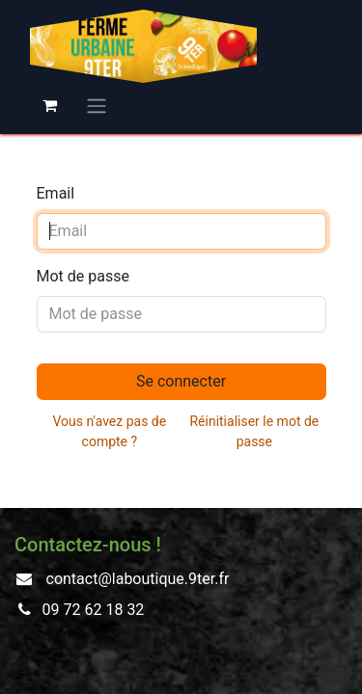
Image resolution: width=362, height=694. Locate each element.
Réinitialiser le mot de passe (254, 431)
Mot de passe (83, 276)
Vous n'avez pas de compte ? (110, 431)
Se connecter (181, 381)
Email (56, 193)
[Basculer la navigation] (96, 105)
